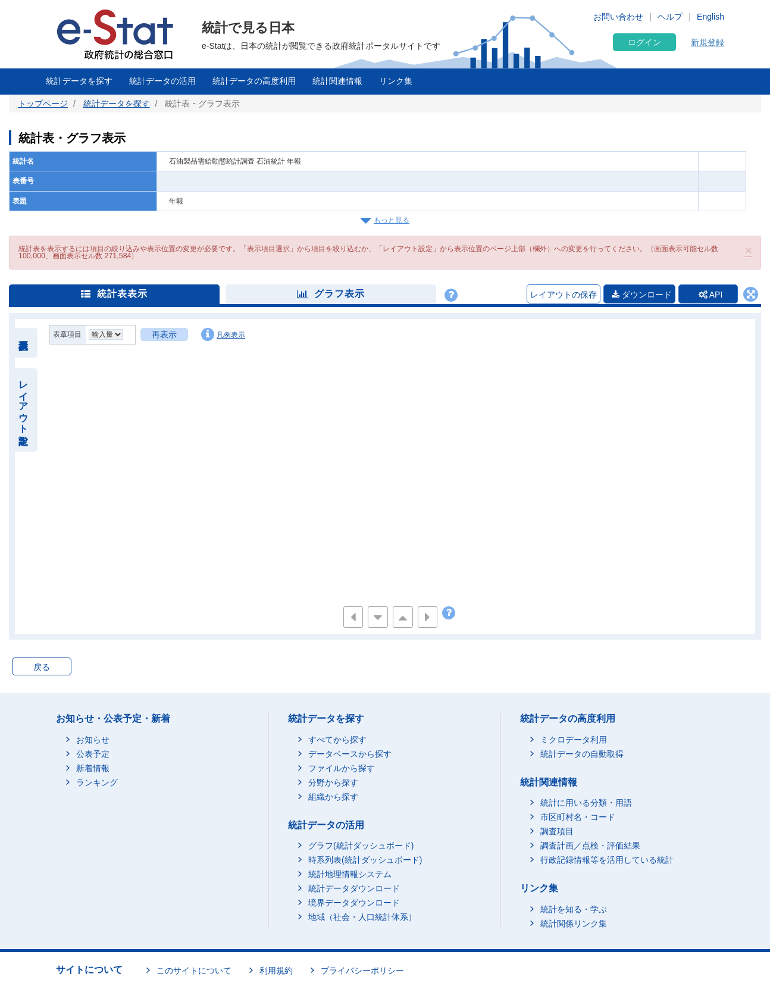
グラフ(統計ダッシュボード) (361, 845)
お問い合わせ (618, 16)
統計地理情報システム (350, 874)
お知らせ (92, 739)
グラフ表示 (331, 294)
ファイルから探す (341, 768)
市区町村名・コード (577, 817)
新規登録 (707, 42)
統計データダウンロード (354, 888)
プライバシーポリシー (362, 970)
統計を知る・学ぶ (573, 909)
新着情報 (92, 768)
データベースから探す (350, 754)
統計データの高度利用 (254, 81)
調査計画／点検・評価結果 (590, 845)
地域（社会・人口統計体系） (362, 917)
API (711, 294)
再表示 (164, 334)
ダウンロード (642, 294)
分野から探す (333, 782)
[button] (748, 250)
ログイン (644, 42)
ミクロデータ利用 (573, 739)
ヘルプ (670, 16)
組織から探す (333, 797)
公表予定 (92, 754)
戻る (41, 667)
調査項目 (557, 831)
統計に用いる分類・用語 (586, 803)
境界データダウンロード (354, 903)
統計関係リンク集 (573, 923)
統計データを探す (79, 81)
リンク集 (395, 81)
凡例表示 (223, 334)
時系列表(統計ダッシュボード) (365, 860)
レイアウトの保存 (563, 294)
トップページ (43, 103)
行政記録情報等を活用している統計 (607, 860)
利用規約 (276, 970)
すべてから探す (337, 739)
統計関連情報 (337, 81)
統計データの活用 (162, 81)
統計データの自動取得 (582, 754)
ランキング (97, 782)
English (710, 16)
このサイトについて (193, 970)
